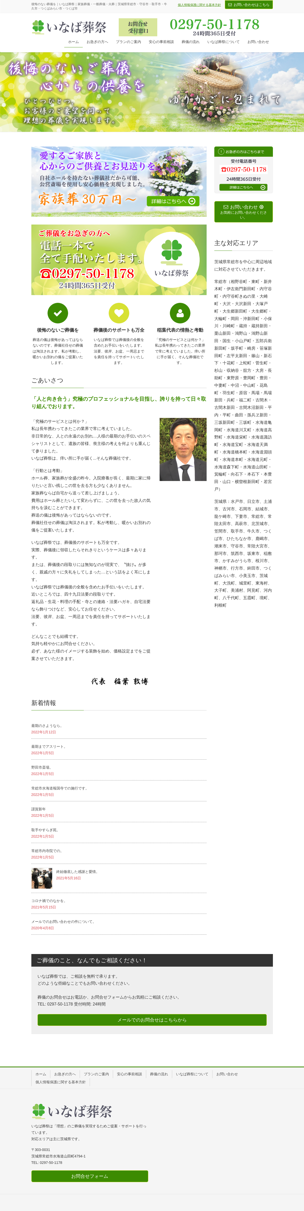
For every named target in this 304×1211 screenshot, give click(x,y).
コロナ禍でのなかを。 (49, 901)
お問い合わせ (227, 1074)
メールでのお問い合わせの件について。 (63, 922)
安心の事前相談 (129, 1074)
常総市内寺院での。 (47, 851)
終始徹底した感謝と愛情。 (77, 872)
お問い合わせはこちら (252, 5)
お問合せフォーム (89, 1176)
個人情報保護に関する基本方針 (199, 5)
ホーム (40, 1074)
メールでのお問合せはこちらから (152, 1020)
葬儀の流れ (159, 1074)
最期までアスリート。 (49, 746)
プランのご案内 (96, 1074)
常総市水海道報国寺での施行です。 (60, 788)
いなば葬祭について (192, 1074)
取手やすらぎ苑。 (45, 830)
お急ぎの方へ (65, 1074)
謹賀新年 (38, 809)
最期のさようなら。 (47, 726)
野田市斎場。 (42, 767)
